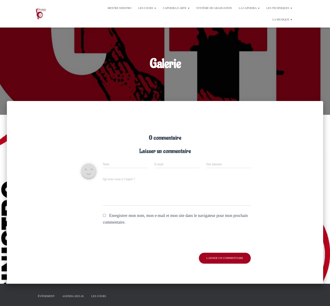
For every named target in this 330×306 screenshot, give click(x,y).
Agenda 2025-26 (73, 296)
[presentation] (134, 239)
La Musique (282, 19)
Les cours (147, 8)
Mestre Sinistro (119, 8)
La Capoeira (249, 8)
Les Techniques (279, 8)
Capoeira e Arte (176, 8)
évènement (46, 296)
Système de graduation (214, 8)
